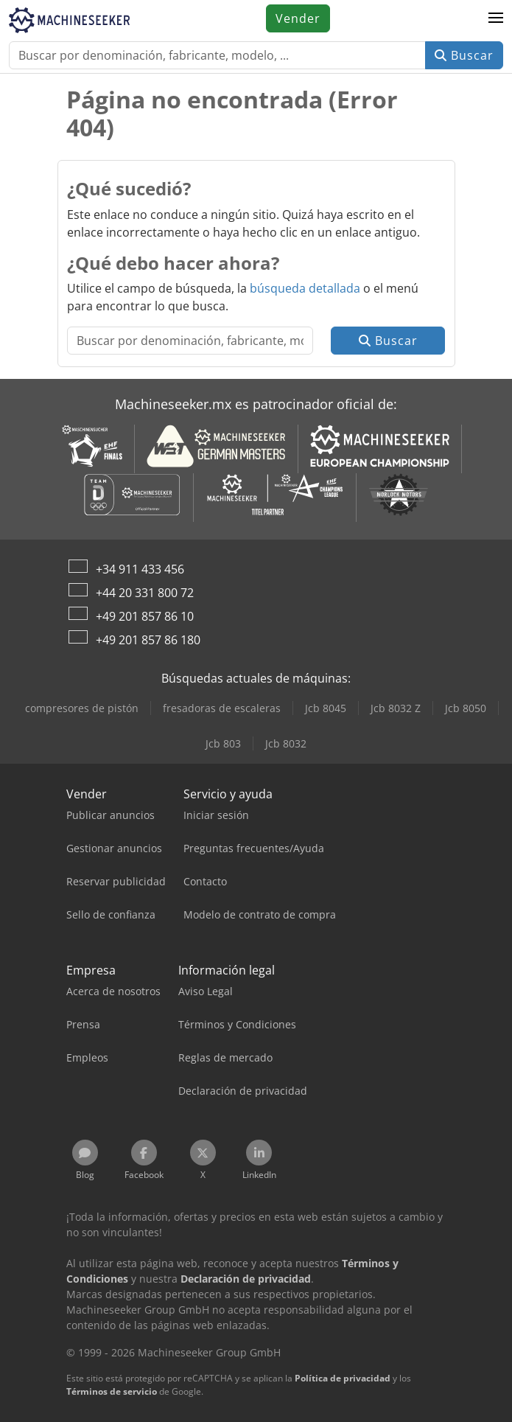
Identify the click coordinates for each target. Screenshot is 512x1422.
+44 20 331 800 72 (145, 593)
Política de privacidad (342, 1378)
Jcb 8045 (325, 708)
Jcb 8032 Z (396, 708)
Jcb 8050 (465, 708)
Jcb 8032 (285, 743)
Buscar (464, 55)
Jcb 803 (223, 743)
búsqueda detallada (305, 288)
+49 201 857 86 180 (148, 640)
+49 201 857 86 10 (145, 616)
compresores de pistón (81, 708)
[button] (495, 18)
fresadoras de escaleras (222, 708)
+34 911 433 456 (140, 569)
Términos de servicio (111, 1391)
